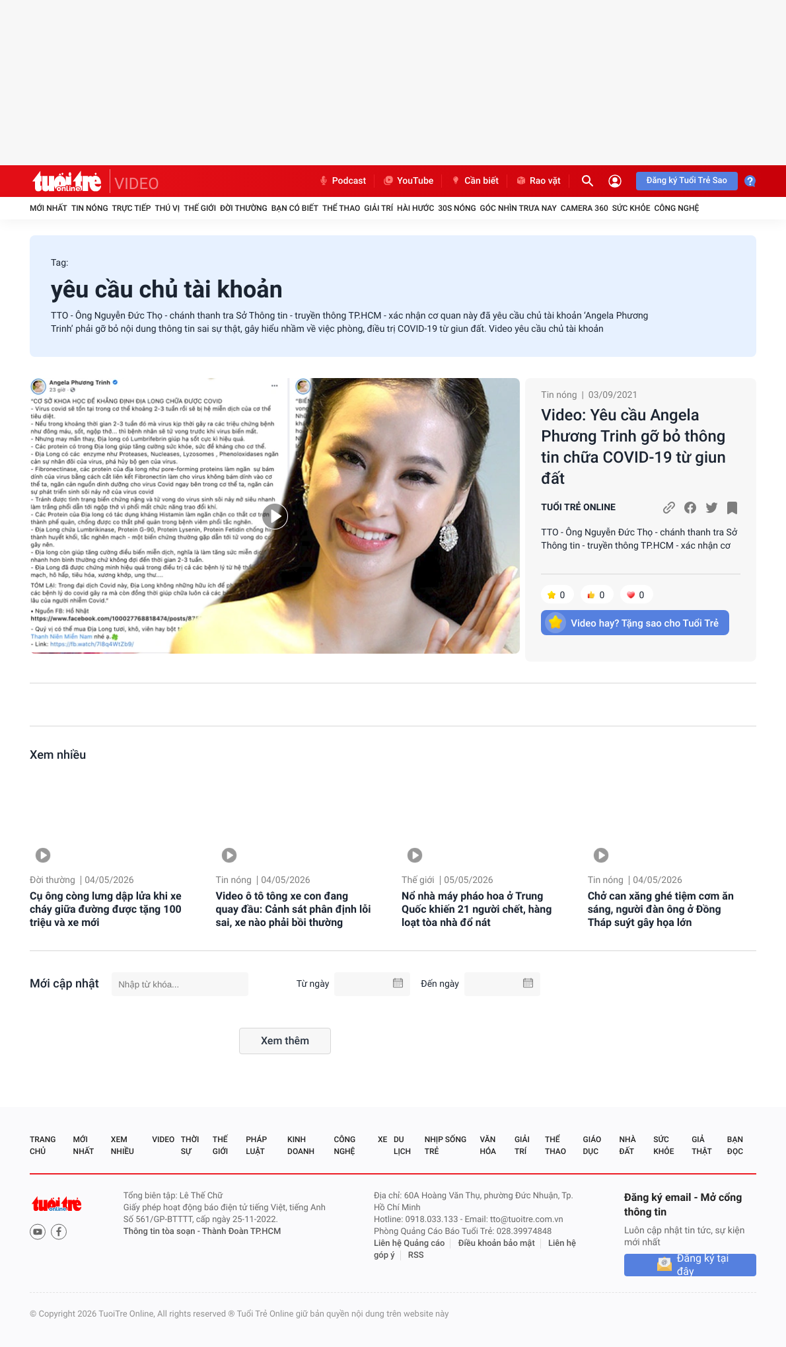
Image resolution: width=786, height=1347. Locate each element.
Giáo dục (592, 1145)
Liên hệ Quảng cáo (409, 1244)
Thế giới (200, 208)
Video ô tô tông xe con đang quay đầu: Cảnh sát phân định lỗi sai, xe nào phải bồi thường (293, 909)
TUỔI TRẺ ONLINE (578, 507)
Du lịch (402, 1145)
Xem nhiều (58, 755)
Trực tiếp (131, 208)
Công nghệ (676, 208)
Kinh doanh (300, 1145)
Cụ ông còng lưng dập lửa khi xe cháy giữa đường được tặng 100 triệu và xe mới (106, 909)
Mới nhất (48, 208)
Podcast (342, 181)
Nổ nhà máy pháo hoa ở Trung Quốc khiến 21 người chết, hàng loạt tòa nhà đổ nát (477, 909)
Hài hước (415, 208)
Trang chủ (42, 1145)
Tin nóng (89, 208)
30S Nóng (457, 208)
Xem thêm (285, 1040)
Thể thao (341, 208)
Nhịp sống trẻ (445, 1145)
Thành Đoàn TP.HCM (241, 1232)
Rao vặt (538, 181)
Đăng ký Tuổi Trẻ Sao (687, 181)
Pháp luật (256, 1145)
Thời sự (190, 1145)
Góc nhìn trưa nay (518, 208)
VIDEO (136, 183)
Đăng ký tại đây (703, 1265)
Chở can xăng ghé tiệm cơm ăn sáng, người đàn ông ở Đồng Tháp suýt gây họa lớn (661, 909)
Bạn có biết (294, 208)
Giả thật (701, 1145)
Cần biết (474, 181)
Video (163, 1139)
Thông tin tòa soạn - (163, 1232)
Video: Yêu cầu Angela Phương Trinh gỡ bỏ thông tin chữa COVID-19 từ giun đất (633, 447)
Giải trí (378, 208)
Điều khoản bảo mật (496, 1244)
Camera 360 (584, 208)
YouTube (407, 181)
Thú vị (167, 208)
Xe (382, 1139)
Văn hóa (488, 1145)
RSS (416, 1255)
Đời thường (244, 208)
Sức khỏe (631, 208)
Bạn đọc (735, 1145)
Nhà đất (627, 1145)
